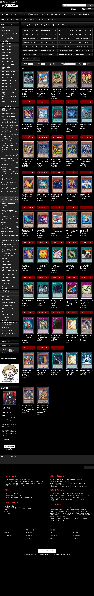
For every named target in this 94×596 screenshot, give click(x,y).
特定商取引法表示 (77, 535)
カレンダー (75, 530)
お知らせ (51, 532)
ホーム (4, 530)
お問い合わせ (76, 538)
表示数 (26, 64)
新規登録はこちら (75, 9)
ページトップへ (90, 467)
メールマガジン (53, 535)
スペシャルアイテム (30, 532)
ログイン (66, 9)
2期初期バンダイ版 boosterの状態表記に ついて (9, 350)
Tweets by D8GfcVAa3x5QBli (8, 358)
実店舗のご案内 (6, 341)
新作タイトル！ (29, 535)
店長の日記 (5, 439)
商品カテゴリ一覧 (30, 530)
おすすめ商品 (29, 538)
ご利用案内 (75, 532)
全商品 (3, 27)
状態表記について (7, 345)
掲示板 (51, 538)
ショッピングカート (7, 535)
